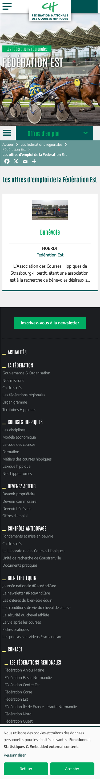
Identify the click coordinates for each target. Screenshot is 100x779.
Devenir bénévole (16, 508)
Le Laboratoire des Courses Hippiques (33, 550)
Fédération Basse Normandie (28, 677)
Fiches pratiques (15, 629)
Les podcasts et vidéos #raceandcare (32, 636)
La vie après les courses (21, 622)
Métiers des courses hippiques (26, 458)
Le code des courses (18, 444)
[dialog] (50, 753)
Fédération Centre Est (22, 684)
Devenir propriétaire (18, 493)
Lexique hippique (16, 466)
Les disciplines (13, 429)
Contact (15, 649)
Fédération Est (14, 149)
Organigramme (14, 402)
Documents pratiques (19, 565)
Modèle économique (19, 437)
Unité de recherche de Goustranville (31, 557)
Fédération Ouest (19, 721)
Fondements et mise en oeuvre (27, 536)
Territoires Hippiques (19, 409)
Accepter (72, 768)
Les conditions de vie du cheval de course (36, 607)
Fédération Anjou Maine (24, 669)
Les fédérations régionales (41, 144)
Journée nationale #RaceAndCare (29, 585)
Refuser (26, 768)
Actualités (17, 352)
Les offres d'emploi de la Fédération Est (34, 154)
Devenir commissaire (19, 501)
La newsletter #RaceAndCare (26, 592)
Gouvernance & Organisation (26, 372)
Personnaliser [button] (15, 755)
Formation (10, 451)
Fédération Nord (18, 713)
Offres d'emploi (43, 133)
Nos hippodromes (17, 473)
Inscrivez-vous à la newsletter (50, 322)
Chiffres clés (12, 387)
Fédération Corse (18, 691)
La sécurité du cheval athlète (25, 614)
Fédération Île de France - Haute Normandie (41, 706)
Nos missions (13, 380)
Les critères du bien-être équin (27, 600)
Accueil (8, 144)
